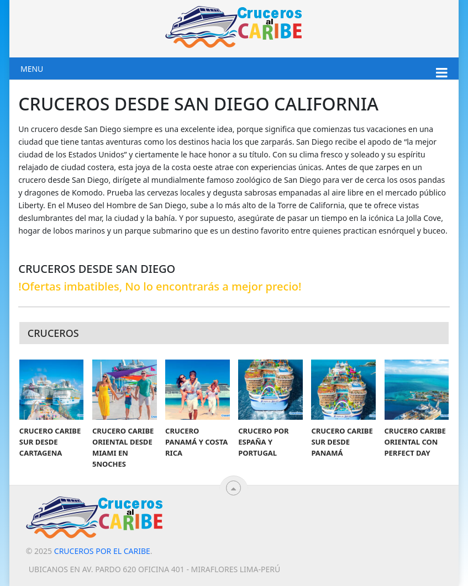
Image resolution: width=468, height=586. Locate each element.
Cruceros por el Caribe (102, 551)
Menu (31, 69)
